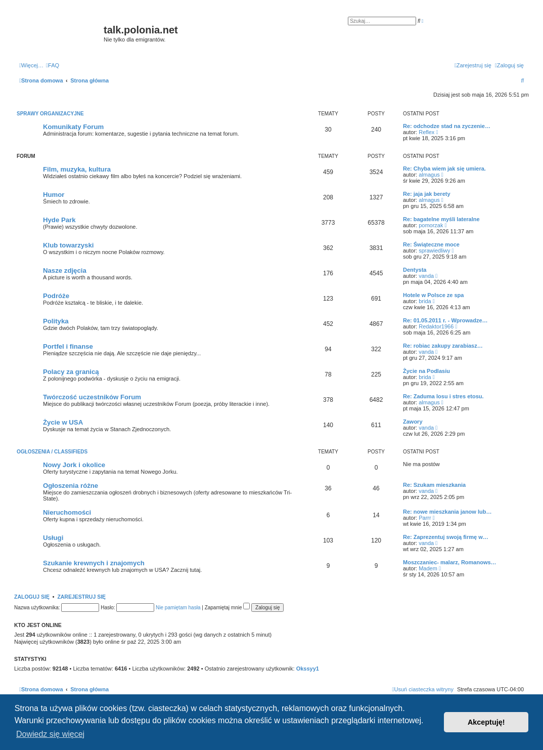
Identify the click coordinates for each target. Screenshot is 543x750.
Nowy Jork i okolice (74, 465)
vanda (426, 276)
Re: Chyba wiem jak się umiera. (444, 168)
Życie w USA (63, 422)
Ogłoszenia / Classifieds (52, 451)
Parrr (425, 518)
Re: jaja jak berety (426, 194)
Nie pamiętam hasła (178, 607)
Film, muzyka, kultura (77, 169)
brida (425, 301)
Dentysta (414, 270)
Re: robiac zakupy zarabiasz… (443, 346)
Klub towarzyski (68, 245)
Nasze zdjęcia (64, 270)
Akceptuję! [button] (486, 722)
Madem (428, 568)
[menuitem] (52, 65)
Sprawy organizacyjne (50, 113)
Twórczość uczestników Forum (92, 397)
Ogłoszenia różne (70, 485)
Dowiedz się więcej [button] (50, 734)
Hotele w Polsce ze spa (433, 295)
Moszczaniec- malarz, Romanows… (449, 562)
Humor (54, 194)
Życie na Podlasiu (426, 371)
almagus (429, 175)
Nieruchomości (67, 512)
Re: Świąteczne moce (431, 244)
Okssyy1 (307, 668)
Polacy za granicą (71, 372)
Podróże (56, 296)
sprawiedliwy (434, 250)
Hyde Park (59, 220)
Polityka (56, 321)
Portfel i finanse (68, 346)
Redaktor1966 (436, 326)
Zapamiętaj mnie (227, 607)
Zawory (413, 422)
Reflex (426, 132)
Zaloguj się (32, 597)
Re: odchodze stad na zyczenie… (446, 126)
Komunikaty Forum (73, 127)
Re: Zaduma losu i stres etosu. (443, 396)
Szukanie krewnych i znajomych (94, 563)
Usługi (53, 537)
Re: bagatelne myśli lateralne (441, 219)
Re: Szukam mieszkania (434, 485)
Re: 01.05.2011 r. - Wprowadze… (445, 320)
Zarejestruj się (81, 597)
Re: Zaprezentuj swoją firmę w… (445, 537)
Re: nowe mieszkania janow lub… (447, 512)
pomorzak (431, 225)
